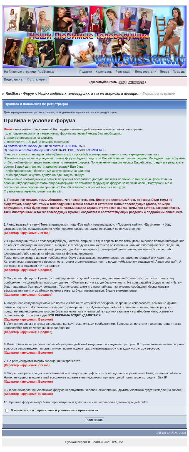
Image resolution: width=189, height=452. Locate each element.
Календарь (104, 71)
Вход (122, 82)
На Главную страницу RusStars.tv (29, 71)
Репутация (123, 71)
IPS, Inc (117, 442)
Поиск (164, 71)
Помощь (179, 71)
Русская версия (76, 442)
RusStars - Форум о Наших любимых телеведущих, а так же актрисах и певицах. (72, 94)
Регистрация (136, 82)
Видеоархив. (13, 79)
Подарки (85, 71)
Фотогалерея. (37, 79)
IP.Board (94, 442)
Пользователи (145, 71)
